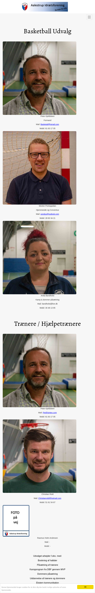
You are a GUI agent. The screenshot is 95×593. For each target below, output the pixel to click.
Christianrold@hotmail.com (49, 498)
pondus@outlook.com (49, 214)
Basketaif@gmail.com (49, 124)
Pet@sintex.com (50, 413)
